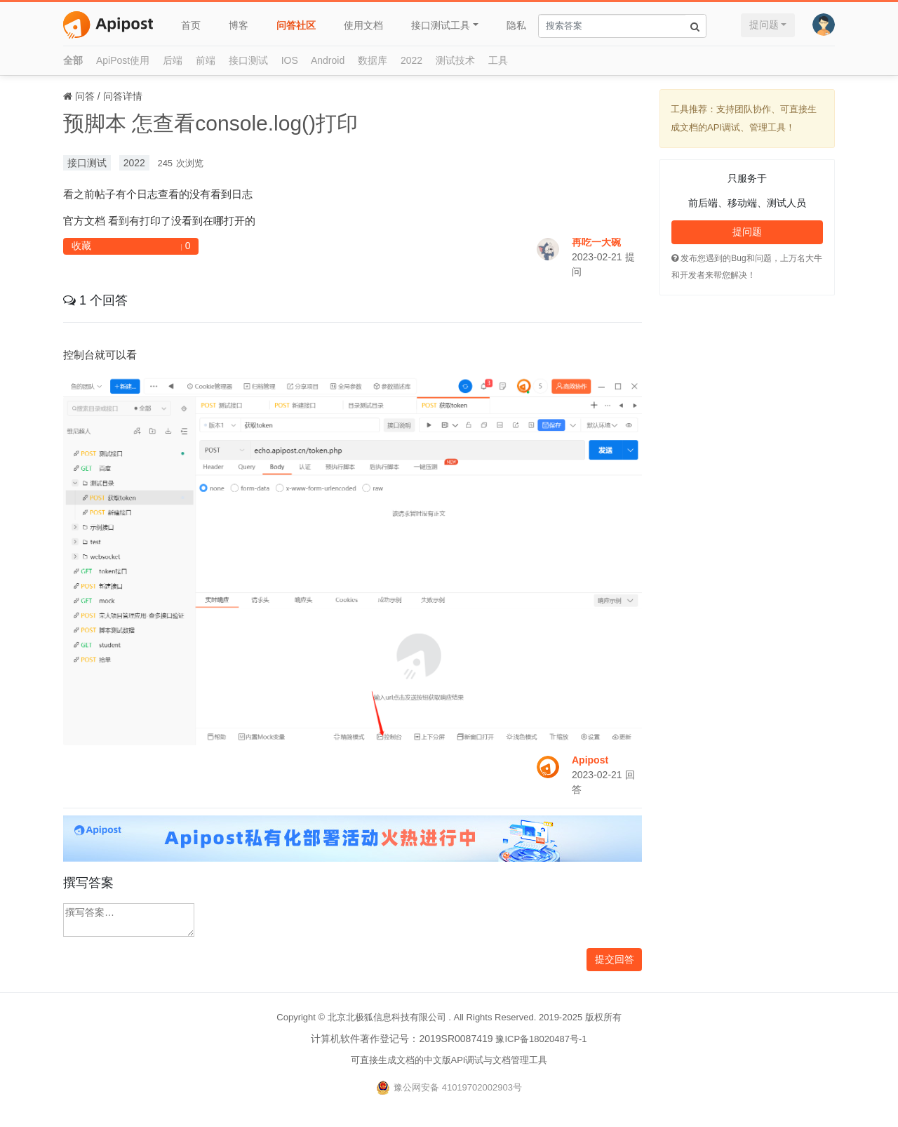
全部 (73, 60)
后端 (172, 60)
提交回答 (614, 959)
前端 (205, 60)
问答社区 (296, 25)
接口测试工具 (440, 25)
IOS (289, 60)
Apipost (590, 760)
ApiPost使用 (122, 60)
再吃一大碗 (596, 242)
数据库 (372, 60)
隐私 (516, 25)
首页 (191, 25)
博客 (238, 25)
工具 (498, 60)
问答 (85, 96)
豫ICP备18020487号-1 (541, 1039)
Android (327, 60)
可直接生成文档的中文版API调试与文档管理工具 (449, 1060)
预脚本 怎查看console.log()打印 (210, 123)
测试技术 (455, 60)
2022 (411, 60)
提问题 (764, 24)
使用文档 (363, 25)
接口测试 (248, 60)
